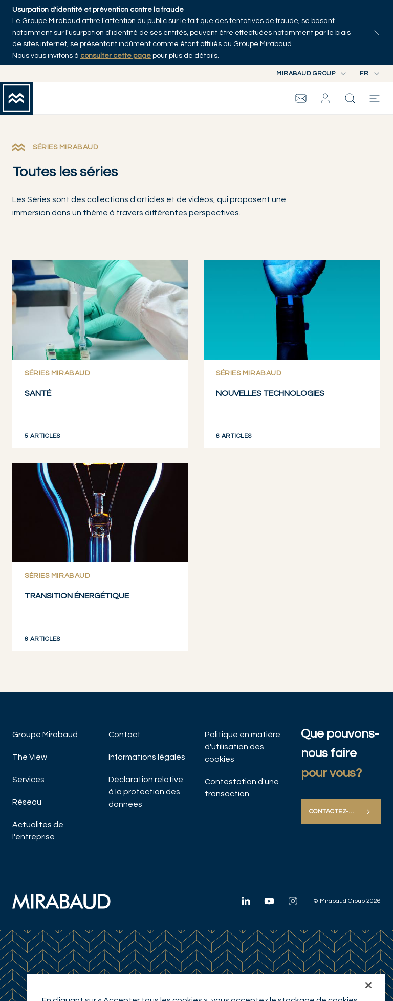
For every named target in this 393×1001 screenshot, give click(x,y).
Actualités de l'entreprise (37, 830)
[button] (325, 98)
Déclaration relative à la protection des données (145, 791)
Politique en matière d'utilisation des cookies (242, 746)
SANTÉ (38, 393)
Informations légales (146, 757)
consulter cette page (115, 55)
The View (29, 757)
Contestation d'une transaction (242, 787)
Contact (124, 734)
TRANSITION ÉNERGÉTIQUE (77, 596)
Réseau (26, 802)
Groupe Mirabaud (45, 734)
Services (28, 779)
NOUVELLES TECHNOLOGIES (270, 393)
